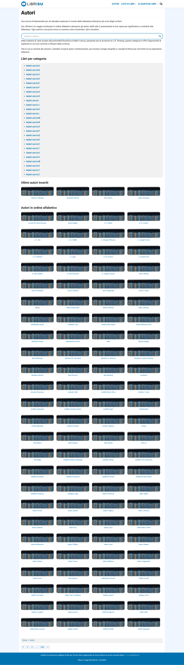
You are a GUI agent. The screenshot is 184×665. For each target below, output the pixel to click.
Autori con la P (33, 131)
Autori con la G (33, 92)
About (80, 660)
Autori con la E (32, 83)
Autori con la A (33, 66)
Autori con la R (33, 139)
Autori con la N (33, 122)
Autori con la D (33, 79)
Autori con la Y (33, 170)
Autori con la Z (33, 174)
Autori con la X (33, 166)
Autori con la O (33, 126)
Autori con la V (33, 157)
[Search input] (90, 36)
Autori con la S (33, 144)
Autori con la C (33, 74)
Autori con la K (33, 109)
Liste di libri (127, 4)
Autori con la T (33, 148)
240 (42, 647)
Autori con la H (33, 96)
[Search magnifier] (160, 36)
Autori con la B (33, 70)
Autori (115, 4)
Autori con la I (32, 100)
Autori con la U (33, 153)
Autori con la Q (33, 135)
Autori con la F (32, 87)
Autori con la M (33, 118)
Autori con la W (33, 161)
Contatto (102, 660)
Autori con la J (32, 105)
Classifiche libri (147, 4)
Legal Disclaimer (91, 660)
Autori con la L (32, 113)
